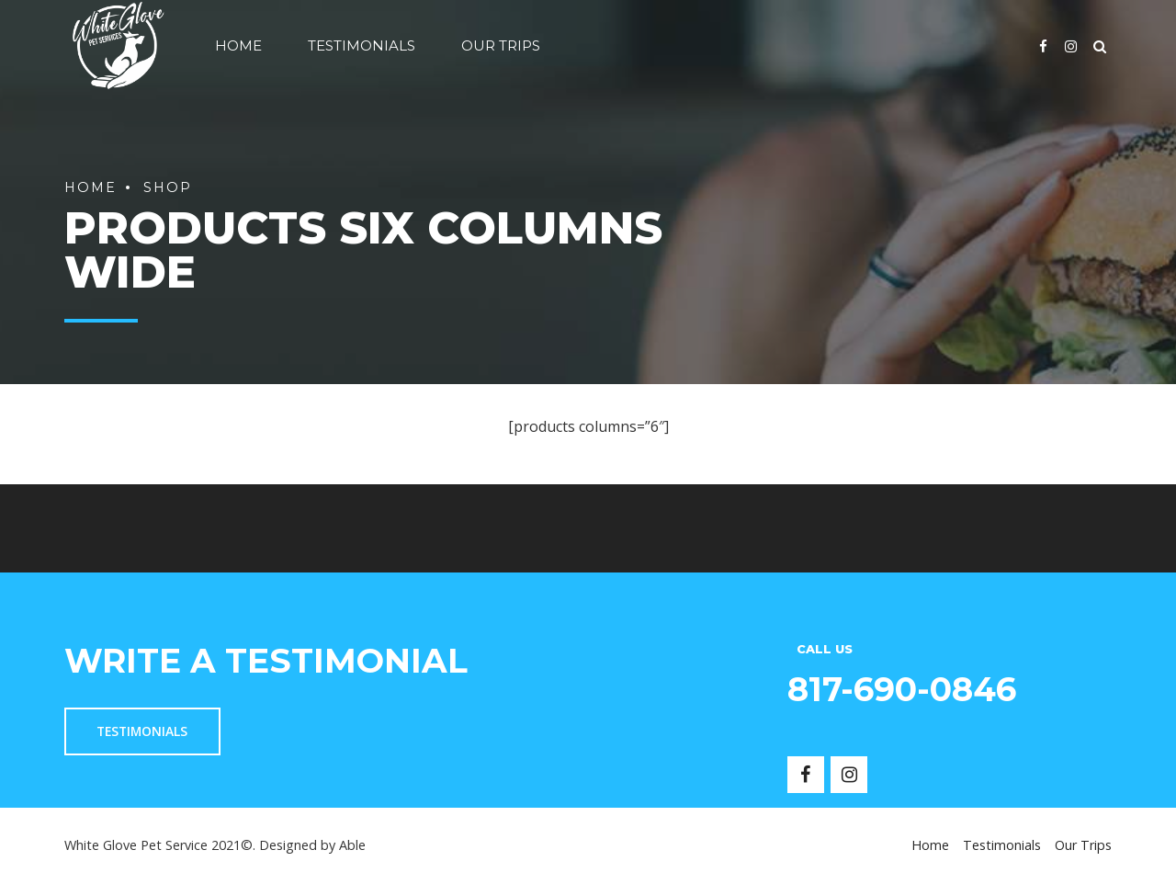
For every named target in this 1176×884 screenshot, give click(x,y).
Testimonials (361, 45)
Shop (167, 187)
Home (238, 45)
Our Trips (500, 45)
